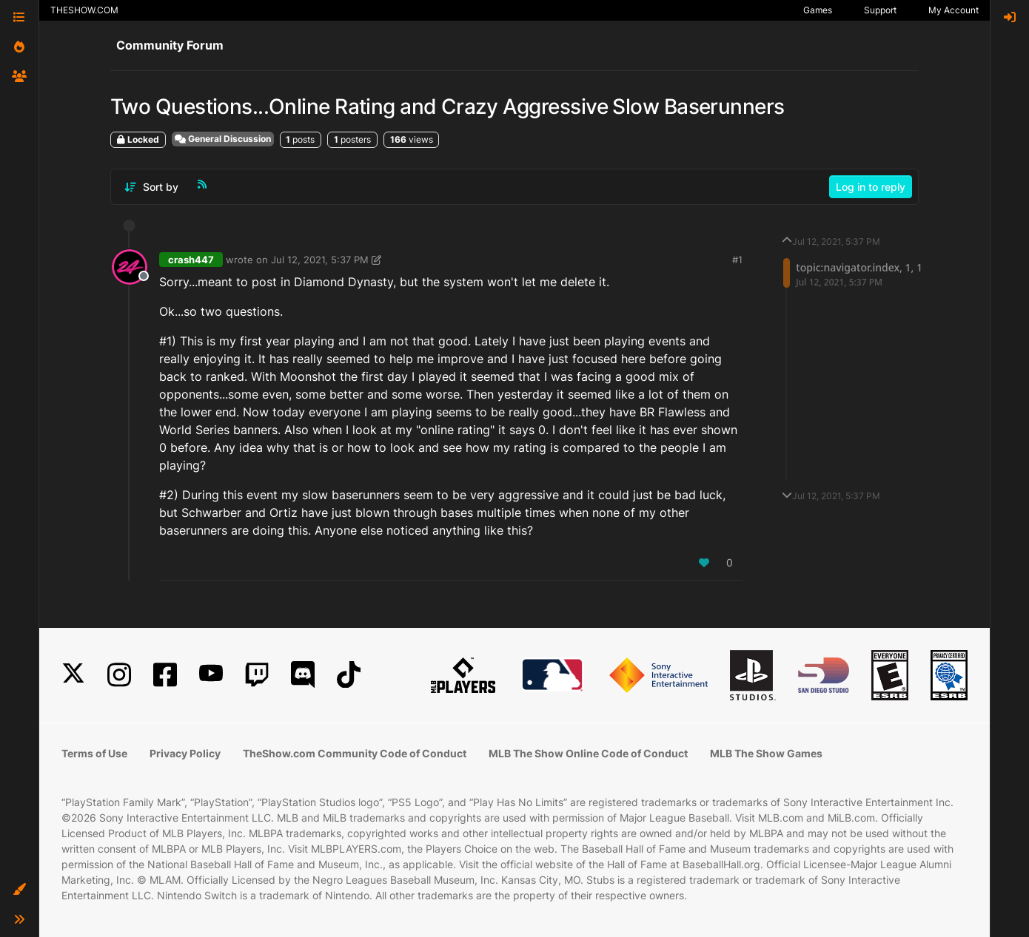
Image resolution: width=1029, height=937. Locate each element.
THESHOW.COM (84, 10)
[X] (73, 675)
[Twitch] (257, 675)
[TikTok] (349, 675)
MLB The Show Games (766, 753)
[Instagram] (119, 675)
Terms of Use (94, 753)
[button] (19, 890)
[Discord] (303, 675)
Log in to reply (870, 186)
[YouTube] (211, 675)
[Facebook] (165, 675)
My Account (953, 10)
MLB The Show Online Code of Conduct (588, 753)
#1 (737, 259)
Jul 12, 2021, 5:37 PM (320, 259)
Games (817, 10)
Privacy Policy (185, 753)
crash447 (191, 259)
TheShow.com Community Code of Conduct (354, 753)
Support (880, 10)
